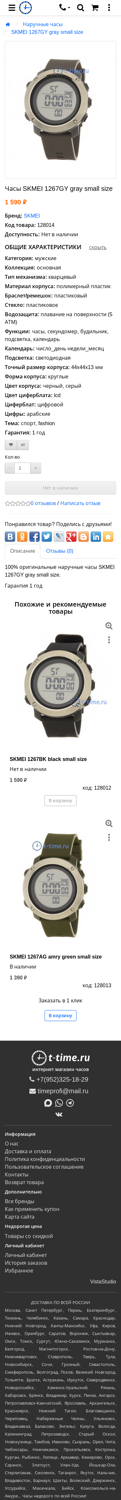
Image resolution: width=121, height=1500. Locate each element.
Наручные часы (43, 24)
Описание (22, 551)
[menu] (12, 8)
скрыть (97, 247)
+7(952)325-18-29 (58, 1079)
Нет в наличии (60, 488)
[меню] (109, 8)
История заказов (26, 1263)
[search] (81, 8)
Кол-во (12, 457)
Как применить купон (32, 1209)
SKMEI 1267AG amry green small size (56, 956)
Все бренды (19, 1201)
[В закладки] (11, 445)
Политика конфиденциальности (45, 1159)
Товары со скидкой (29, 1236)
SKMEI (32, 216)
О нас (12, 1143)
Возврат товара (24, 1182)
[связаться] (65, 8)
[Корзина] (95, 8)
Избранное (19, 1270)
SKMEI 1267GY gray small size (47, 32)
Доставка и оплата (28, 1151)
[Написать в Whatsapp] (60, 1102)
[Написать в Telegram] (71, 1102)
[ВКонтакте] (60, 1114)
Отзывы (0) (59, 551)
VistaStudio (103, 1281)
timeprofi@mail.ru (58, 1091)
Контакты (16, 1174)
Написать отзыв (80, 503)
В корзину (60, 800)
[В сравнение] (23, 445)
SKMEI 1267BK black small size (48, 759)
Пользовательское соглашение (44, 1167)
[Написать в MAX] (49, 1102)
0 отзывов (43, 503)
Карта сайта (20, 1217)
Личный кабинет (26, 1255)
